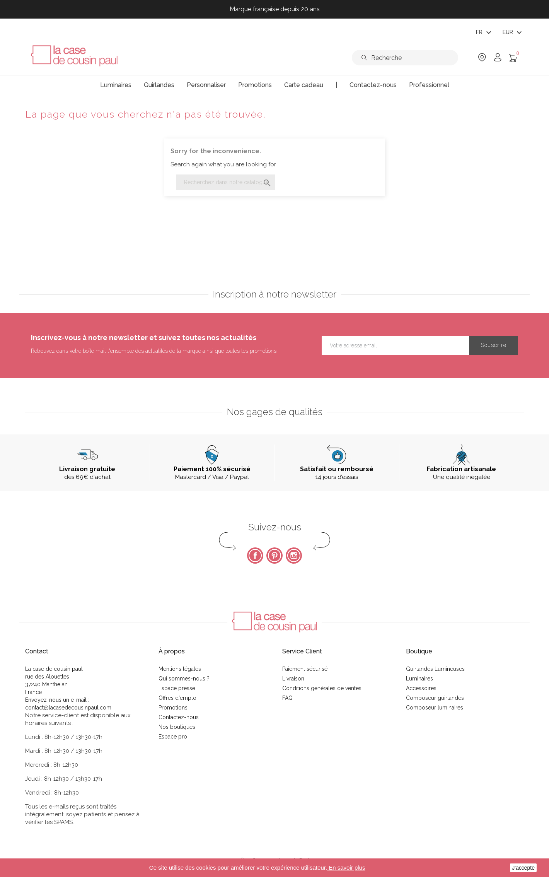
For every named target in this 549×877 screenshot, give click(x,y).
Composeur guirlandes (435, 698)
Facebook (255, 555)
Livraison (293, 678)
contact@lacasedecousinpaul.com (68, 707)
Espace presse (177, 688)
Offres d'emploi (178, 698)
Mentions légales (180, 669)
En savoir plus (346, 867)
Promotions (173, 707)
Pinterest (274, 555)
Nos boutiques (177, 727)
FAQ (287, 698)
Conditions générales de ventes (321, 688)
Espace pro (173, 736)
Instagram (294, 555)
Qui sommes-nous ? (184, 678)
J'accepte (523, 868)
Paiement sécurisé (304, 669)
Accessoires (421, 688)
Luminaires (419, 678)
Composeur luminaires (434, 707)
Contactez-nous (179, 717)
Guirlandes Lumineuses (435, 669)
